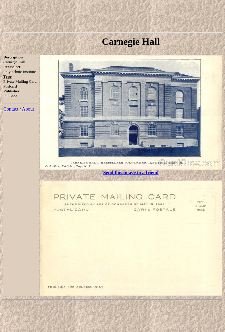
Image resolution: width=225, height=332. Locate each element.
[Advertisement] (112, 16)
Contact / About (18, 108)
